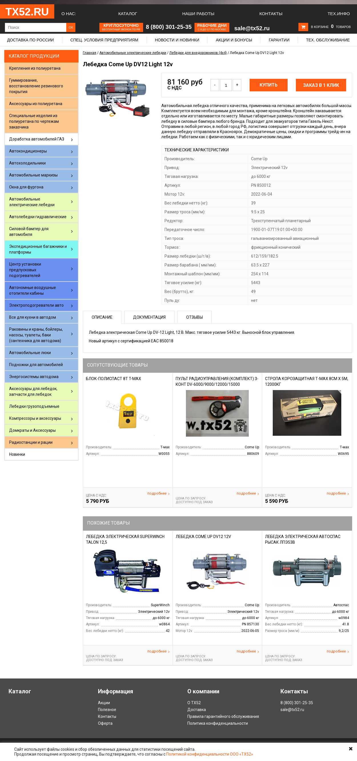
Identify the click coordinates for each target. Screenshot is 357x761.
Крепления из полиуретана (35, 68)
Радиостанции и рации (31, 442)
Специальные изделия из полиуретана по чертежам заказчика (34, 121)
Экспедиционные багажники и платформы (38, 249)
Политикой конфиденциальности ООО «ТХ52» (209, 754)
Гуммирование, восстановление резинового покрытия (36, 86)
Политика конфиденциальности (217, 723)
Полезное (107, 709)
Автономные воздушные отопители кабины (32, 290)
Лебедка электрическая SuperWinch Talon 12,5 (125, 539)
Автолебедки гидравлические (38, 216)
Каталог (127, 13)
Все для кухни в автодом (32, 317)
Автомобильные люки (30, 352)
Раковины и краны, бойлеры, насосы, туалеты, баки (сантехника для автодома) (36, 335)
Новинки (17, 454)
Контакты (270, 13)
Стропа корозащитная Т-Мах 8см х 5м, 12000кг (306, 381)
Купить (269, 85)
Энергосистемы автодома (34, 376)
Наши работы (198, 13)
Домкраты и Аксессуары (32, 430)
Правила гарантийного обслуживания (223, 716)
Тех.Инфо (339, 13)
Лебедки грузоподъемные (34, 406)
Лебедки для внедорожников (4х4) (198, 53)
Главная (89, 53)
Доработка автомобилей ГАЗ (36, 139)
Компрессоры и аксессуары (35, 418)
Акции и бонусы (234, 40)
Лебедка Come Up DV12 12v (203, 536)
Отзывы (194, 317)
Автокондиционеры (28, 151)
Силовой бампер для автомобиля (29, 231)
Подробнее (158, 493)
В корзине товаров (331, 27)
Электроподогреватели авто (36, 305)
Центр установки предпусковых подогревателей (25, 270)
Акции (104, 702)
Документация (149, 317)
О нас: (68, 13)
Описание (102, 317)
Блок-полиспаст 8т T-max (113, 378)
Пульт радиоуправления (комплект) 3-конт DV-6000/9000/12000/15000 (217, 381)
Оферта (105, 723)
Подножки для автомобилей (36, 364)
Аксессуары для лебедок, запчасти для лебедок (33, 391)
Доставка (196, 709)
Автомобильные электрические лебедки (32, 202)
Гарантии (279, 40)
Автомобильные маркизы (33, 175)
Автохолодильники (27, 163)
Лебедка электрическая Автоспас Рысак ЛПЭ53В (302, 539)
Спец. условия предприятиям (104, 40)
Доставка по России (30, 40)
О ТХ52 (194, 702)
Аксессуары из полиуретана (35, 103)
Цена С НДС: (96, 495)
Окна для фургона (26, 187)
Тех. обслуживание (328, 40)
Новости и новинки (177, 40)
